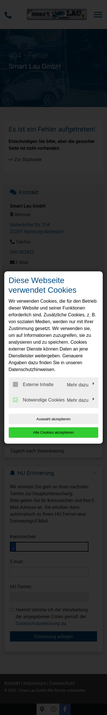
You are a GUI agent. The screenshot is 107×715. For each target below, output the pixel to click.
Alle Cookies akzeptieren (53, 432)
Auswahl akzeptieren (54, 419)
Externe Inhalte (33, 384)
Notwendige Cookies (39, 399)
